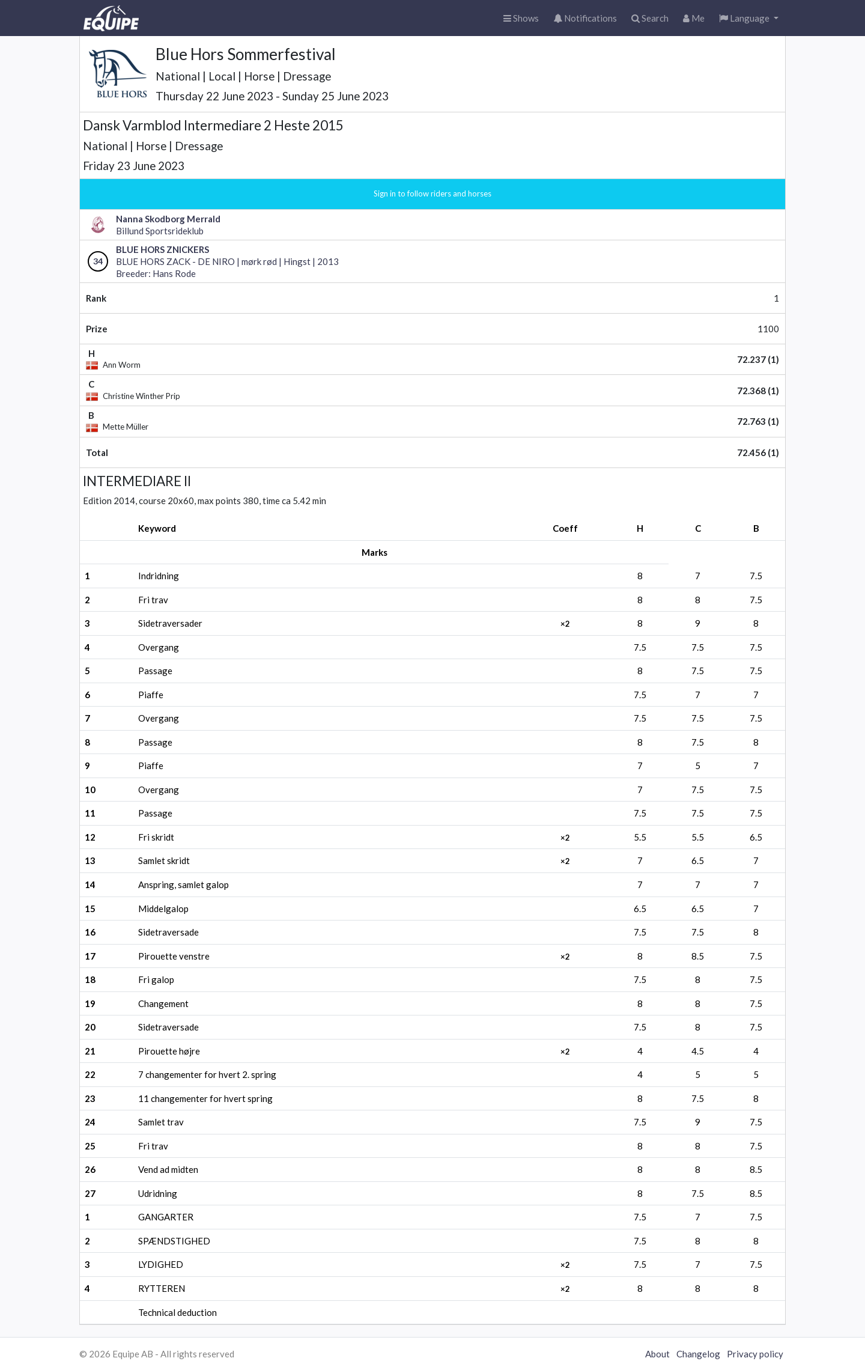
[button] (749, 18)
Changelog (698, 1353)
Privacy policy (755, 1353)
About (657, 1353)
